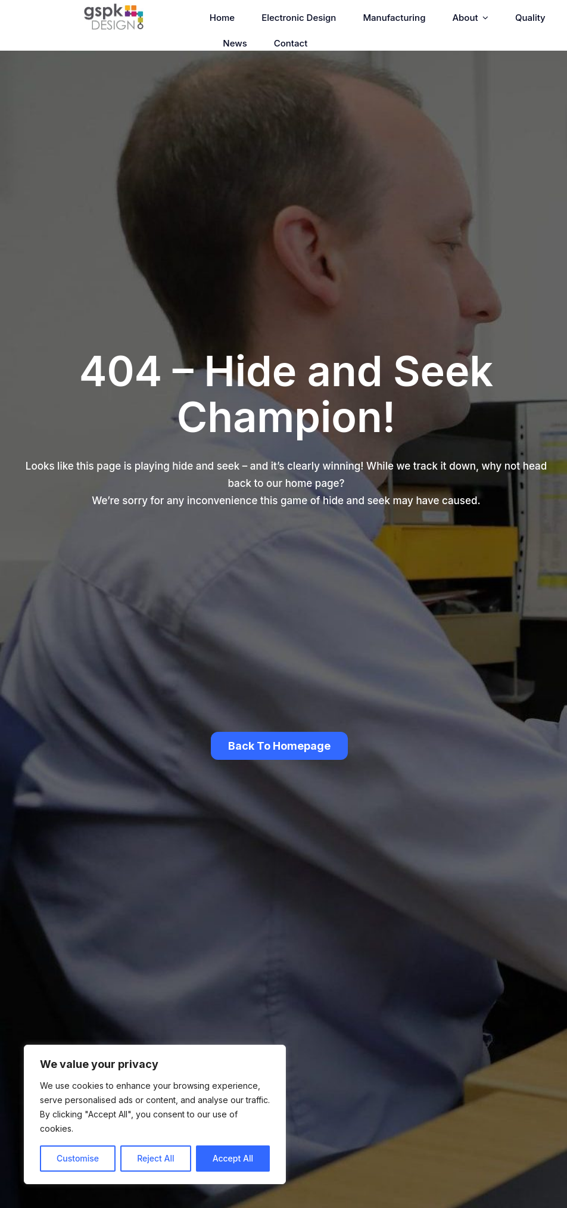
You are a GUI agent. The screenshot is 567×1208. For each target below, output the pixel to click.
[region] (155, 1114)
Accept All (233, 1158)
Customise (78, 1158)
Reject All (155, 1158)
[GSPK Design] (113, 8)
